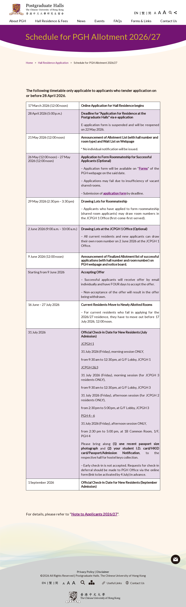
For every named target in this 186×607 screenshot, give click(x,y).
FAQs (118, 21)
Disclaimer (102, 571)
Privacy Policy (86, 571)
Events (99, 21)
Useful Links (112, 583)
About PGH (17, 21)
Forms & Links (141, 21)
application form (114, 193)
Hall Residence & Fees (51, 21)
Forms (143, 168)
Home (29, 62)
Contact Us (168, 21)
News (81, 21)
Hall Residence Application (53, 62)
